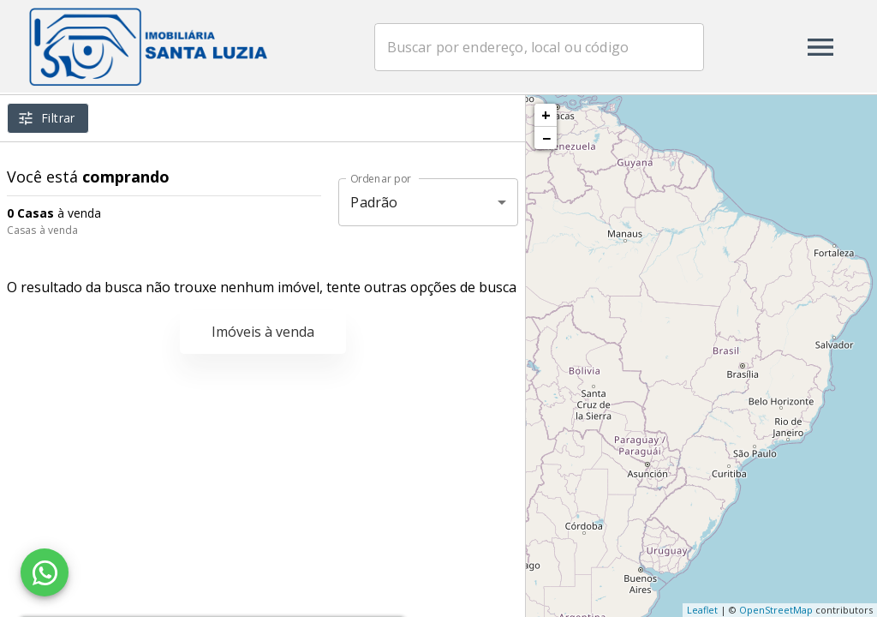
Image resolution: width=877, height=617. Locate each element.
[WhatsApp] (45, 572)
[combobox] (548, 47)
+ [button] (546, 115)
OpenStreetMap (776, 609)
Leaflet (702, 609)
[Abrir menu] (820, 47)
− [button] (546, 138)
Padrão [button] (373, 202)
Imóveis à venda (263, 331)
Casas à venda (42, 230)
